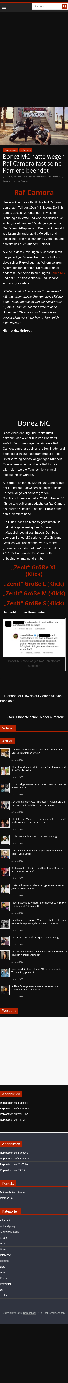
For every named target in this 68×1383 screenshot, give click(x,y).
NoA (2, 1272)
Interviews (5, 1255)
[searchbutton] (64, 6)
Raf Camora (23, 181)
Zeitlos (3, 1295)
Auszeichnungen (9, 1231)
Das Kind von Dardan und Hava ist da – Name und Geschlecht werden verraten (36, 751)
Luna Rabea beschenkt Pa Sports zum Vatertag (35, 937)
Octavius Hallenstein (36, 176)
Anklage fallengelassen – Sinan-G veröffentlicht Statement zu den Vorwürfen (35, 988)
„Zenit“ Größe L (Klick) (34, 583)
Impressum (6, 1198)
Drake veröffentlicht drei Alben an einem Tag (34, 836)
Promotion (6, 1284)
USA (2, 1289)
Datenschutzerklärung (12, 1192)
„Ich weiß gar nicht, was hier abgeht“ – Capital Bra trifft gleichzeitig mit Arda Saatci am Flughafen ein (38, 803)
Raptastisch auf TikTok (12, 1119)
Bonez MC (57, 176)
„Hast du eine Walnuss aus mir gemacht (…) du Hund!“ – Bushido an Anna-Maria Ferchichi (39, 821)
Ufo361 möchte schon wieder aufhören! (37, 717)
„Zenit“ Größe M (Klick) (34, 593)
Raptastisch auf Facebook (14, 1102)
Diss (2, 1243)
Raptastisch (10, 150)
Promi (3, 1278)
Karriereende (9, 181)
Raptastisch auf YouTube (14, 1114)
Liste (2, 1266)
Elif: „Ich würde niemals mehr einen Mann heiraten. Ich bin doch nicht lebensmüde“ (39, 953)
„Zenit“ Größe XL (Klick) (34, 571)
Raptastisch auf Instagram (15, 1108)
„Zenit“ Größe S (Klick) (34, 603)
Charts (3, 1237)
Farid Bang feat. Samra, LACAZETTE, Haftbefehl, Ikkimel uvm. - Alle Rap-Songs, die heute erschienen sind (39, 922)
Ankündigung (7, 1226)
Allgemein (26, 150)
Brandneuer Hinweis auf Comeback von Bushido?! (31, 698)
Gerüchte (5, 1249)
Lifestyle (4, 1260)
